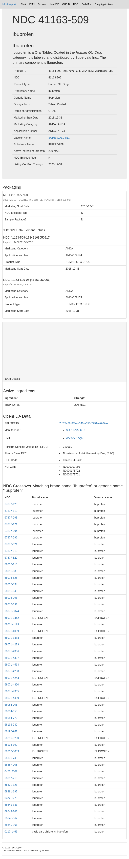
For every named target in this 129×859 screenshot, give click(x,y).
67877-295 (11, 517)
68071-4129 (12, 624)
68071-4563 (12, 664)
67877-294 (11, 531)
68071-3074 (12, 611)
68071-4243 (12, 677)
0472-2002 (11, 771)
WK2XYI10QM (74, 438)
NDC (75, 4)
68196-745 (11, 758)
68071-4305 (12, 691)
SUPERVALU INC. (59, 137)
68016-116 (11, 564)
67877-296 (11, 537)
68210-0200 (12, 738)
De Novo (42, 4)
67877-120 (11, 504)
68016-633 (11, 571)
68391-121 (11, 784)
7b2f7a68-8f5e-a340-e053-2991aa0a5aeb (84, 423)
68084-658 (11, 711)
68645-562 (11, 818)
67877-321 (11, 544)
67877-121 (11, 524)
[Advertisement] (64, 348)
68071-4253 (12, 644)
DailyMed (86, 4)
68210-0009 (12, 751)
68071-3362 (12, 617)
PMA (23, 4)
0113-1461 (11, 831)
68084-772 (11, 718)
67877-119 (11, 510)
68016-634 (11, 584)
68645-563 (11, 811)
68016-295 (11, 597)
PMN (32, 4)
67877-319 (11, 551)
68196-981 (11, 731)
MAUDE (54, 4)
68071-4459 (12, 698)
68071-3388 (12, 637)
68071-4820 (12, 684)
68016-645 (11, 591)
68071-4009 (12, 631)
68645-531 (11, 804)
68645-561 (11, 824)
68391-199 (11, 791)
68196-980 (11, 724)
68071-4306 (12, 651)
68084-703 (11, 704)
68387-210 (11, 778)
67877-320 (11, 557)
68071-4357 (12, 657)
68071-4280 (12, 671)
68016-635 (11, 604)
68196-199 (11, 744)
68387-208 (11, 764)
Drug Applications (104, 4)
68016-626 (11, 577)
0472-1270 (11, 798)
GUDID (66, 4)
